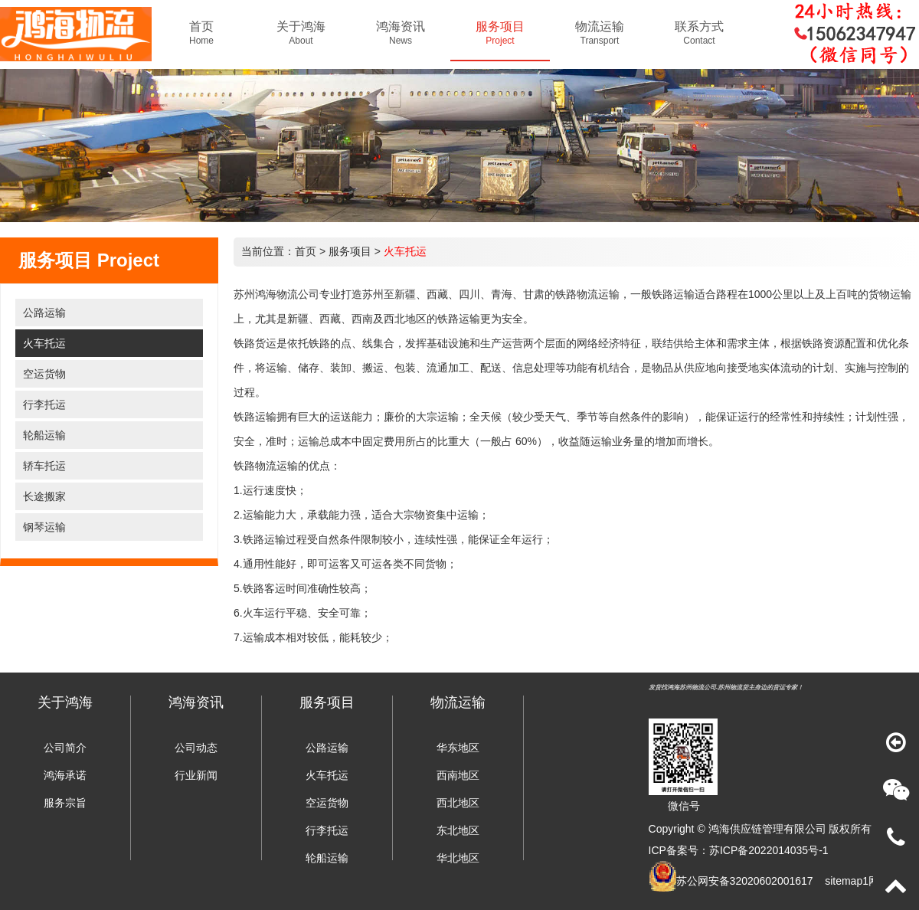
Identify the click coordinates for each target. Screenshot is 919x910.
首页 (305, 251)
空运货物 (44, 374)
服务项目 (350, 251)
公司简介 (65, 747)
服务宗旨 (65, 803)
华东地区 (458, 747)
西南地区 (458, 775)
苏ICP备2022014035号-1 (769, 850)
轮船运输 (44, 435)
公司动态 (196, 747)
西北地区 (458, 803)
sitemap (843, 881)
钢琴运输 (44, 527)
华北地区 (458, 858)
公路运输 (44, 312)
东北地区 (458, 830)
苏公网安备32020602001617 (744, 881)
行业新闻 (196, 775)
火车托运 (44, 343)
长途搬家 (44, 496)
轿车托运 (44, 466)
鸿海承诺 (65, 775)
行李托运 (44, 404)
